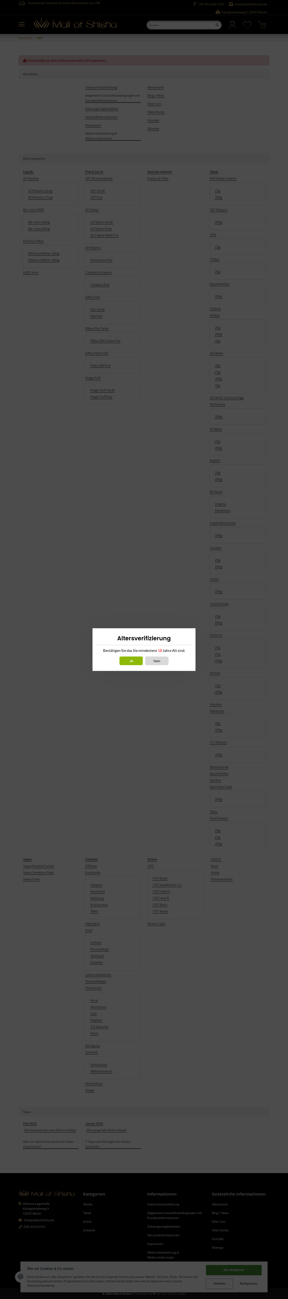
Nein (156, 661)
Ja (131, 661)
